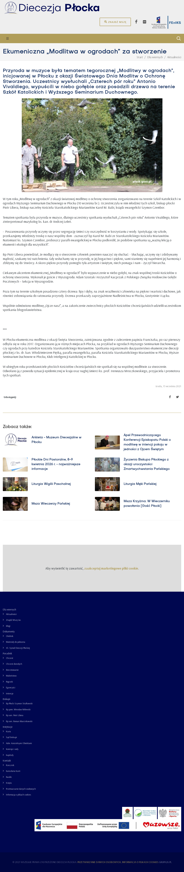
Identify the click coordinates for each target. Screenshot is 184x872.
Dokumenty (9, 631)
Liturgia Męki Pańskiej (140, 484)
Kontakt (7, 760)
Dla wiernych (9, 609)
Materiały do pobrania (15, 641)
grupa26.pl (165, 862)
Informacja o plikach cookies (18, 794)
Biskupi (6, 699)
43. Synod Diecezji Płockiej (18, 647)
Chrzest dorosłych (14, 663)
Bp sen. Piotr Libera (14, 715)
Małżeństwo (11, 675)
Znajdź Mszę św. (13, 619)
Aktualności (11, 614)
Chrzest (9, 658)
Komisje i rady (12, 749)
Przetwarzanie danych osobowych (21, 788)
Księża (9, 782)
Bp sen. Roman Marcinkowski (19, 721)
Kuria (8, 731)
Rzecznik (10, 765)
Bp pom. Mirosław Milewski (18, 709)
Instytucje (7, 726)
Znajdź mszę (115, 22)
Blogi (8, 625)
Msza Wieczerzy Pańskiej (51, 503)
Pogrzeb (9, 681)
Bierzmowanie (12, 669)
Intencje (9, 693)
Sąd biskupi (11, 737)
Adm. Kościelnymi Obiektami (19, 743)
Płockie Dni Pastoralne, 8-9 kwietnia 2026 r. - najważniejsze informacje (56, 464)
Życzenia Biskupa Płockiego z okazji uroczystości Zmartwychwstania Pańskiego (147, 464)
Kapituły (10, 755)
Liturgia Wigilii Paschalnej (51, 484)
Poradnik (7, 653)
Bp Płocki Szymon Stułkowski (19, 703)
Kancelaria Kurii (13, 771)
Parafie (9, 777)
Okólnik (9, 636)
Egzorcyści (10, 687)
